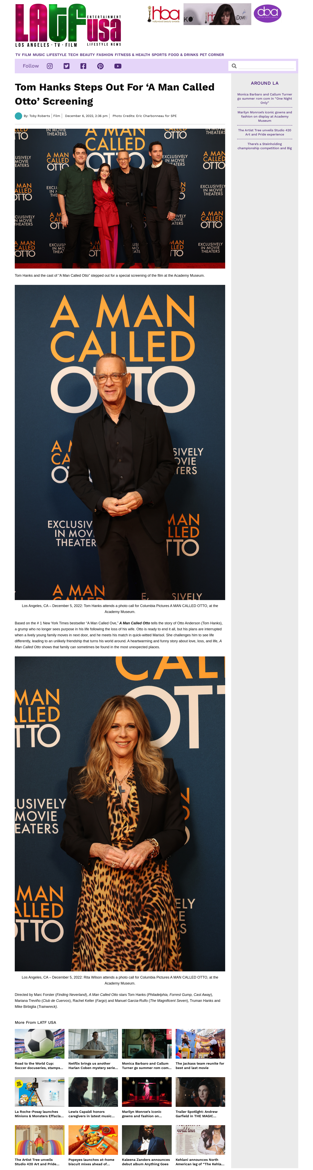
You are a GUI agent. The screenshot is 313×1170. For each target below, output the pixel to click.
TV (17, 55)
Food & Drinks (183, 55)
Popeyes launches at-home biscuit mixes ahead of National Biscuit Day (91, 1162)
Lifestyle (56, 55)
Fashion (104, 55)
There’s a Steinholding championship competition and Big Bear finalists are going (265, 148)
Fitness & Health (132, 55)
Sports (159, 55)
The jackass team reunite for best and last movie (200, 1065)
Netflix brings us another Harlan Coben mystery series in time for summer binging (92, 1065)
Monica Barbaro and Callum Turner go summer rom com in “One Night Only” (145, 1065)
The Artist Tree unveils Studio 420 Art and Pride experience (35, 1162)
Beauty (87, 55)
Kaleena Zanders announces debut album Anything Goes (146, 1162)
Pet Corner (212, 55)
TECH (73, 55)
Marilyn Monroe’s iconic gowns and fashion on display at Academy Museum (146, 1114)
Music (39, 55)
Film (26, 55)
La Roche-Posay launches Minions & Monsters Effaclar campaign (38, 1114)
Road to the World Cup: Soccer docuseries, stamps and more (37, 1065)
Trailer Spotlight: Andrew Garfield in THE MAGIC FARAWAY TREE (197, 1114)
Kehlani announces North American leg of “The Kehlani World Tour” (200, 1162)
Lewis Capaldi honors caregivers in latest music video (90, 1114)
